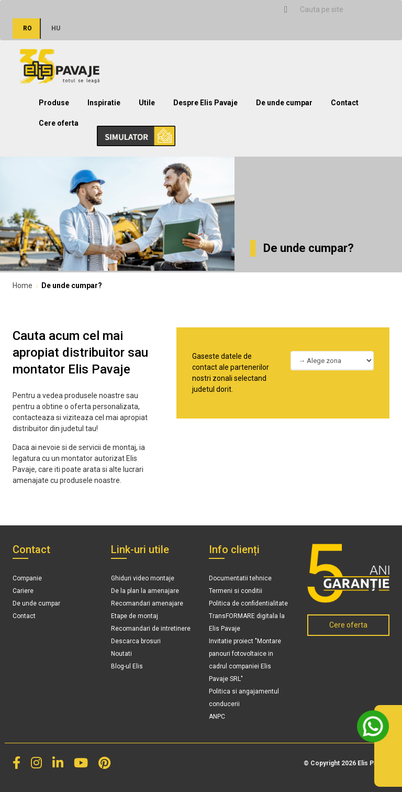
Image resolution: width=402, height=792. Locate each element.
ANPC (217, 716)
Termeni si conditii (235, 591)
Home (22, 285)
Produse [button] (54, 102)
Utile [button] (147, 102)
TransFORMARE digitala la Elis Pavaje (247, 622)
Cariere (23, 591)
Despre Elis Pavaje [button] (205, 102)
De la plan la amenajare (145, 591)
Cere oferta (59, 123)
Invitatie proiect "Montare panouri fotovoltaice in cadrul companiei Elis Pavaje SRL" (245, 660)
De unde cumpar (284, 102)
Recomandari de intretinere (151, 628)
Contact (345, 102)
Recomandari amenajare (147, 603)
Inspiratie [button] (103, 102)
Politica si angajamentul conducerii (244, 698)
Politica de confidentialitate (248, 603)
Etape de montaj (134, 616)
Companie (27, 578)
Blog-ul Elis (127, 666)
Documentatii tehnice (240, 578)
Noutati (121, 653)
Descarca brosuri (136, 641)
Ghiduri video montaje (142, 578)
